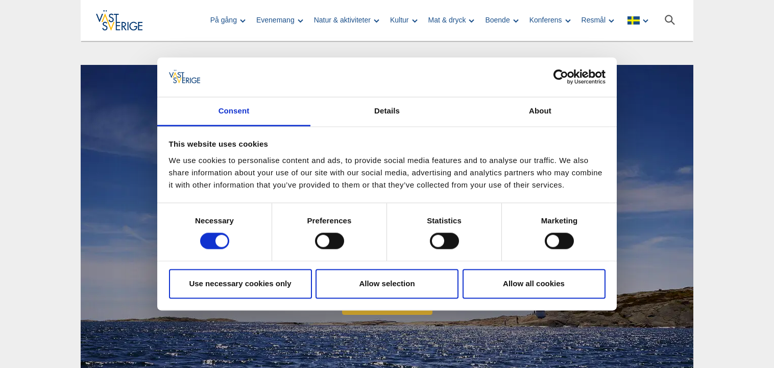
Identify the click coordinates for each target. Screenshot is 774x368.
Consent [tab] (234, 110)
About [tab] (540, 110)
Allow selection (387, 283)
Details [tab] (387, 110)
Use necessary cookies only (240, 283)
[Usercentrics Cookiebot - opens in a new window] (561, 77)
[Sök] (670, 20)
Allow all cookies (534, 283)
